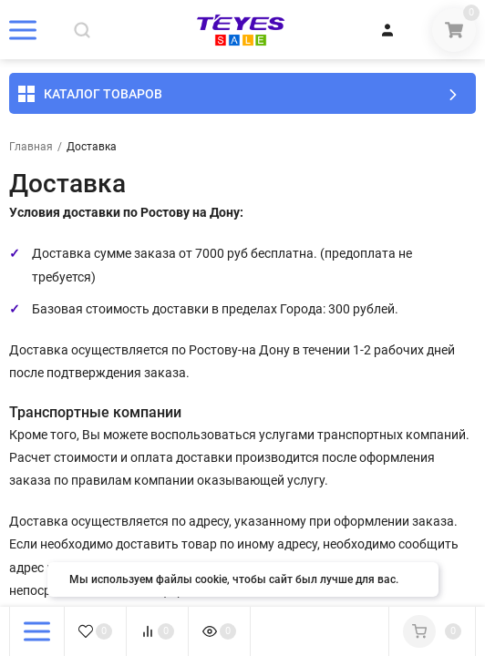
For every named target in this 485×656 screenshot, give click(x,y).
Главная (31, 146)
